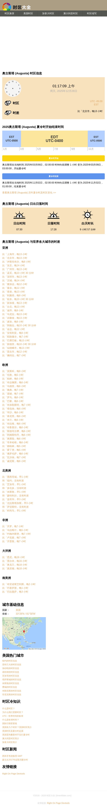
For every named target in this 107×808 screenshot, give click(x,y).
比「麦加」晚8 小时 (12, 321)
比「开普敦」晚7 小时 (14, 541)
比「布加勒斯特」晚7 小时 (16, 405)
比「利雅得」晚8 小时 (14, 295)
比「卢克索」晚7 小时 (14, 537)
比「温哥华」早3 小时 (14, 499)
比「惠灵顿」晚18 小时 (14, 568)
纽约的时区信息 (9, 661)
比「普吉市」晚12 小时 (14, 351)
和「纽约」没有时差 (13, 480)
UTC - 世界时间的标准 (12, 716)
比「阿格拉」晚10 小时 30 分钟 (19, 325)
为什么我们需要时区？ (12, 712)
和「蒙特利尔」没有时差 (15, 495)
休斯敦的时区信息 (10, 683)
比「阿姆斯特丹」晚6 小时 (16, 435)
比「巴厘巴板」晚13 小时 (16, 340)
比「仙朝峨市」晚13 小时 (16, 348)
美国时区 (28, 13)
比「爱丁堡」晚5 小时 (14, 450)
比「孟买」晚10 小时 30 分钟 (18, 273)
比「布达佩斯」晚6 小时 (15, 382)
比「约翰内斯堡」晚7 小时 (16, 534)
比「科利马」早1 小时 (14, 510)
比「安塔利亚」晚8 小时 (15, 333)
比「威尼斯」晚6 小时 (14, 461)
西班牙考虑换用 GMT (12, 756)
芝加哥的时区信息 (10, 676)
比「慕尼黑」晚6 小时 (14, 416)
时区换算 (9, 13)
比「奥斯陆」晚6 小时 (14, 438)
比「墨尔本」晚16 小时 (14, 561)
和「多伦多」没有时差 (14, 488)
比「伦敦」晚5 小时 (12, 375)
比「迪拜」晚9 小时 (12, 310)
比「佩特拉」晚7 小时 (14, 355)
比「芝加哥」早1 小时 (14, 484)
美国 (18, 610)
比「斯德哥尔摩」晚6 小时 (16, 431)
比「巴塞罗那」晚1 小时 (15, 588)
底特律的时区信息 (10, 672)
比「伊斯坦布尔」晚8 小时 (16, 261)
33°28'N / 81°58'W (25, 613)
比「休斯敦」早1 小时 (14, 492)
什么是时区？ (8, 708)
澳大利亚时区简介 (10, 738)
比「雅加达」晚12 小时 (14, 284)
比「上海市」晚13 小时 (14, 254)
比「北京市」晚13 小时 (14, 258)
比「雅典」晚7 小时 (12, 390)
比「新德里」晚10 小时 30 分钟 (19, 344)
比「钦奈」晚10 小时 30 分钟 (18, 299)
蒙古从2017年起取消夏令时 (15, 760)
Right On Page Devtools (13, 773)
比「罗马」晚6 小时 (12, 397)
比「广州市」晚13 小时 (14, 269)
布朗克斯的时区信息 (11, 691)
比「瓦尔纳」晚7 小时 (14, 457)
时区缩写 (92, 13)
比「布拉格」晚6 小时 (14, 423)
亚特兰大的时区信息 (11, 664)
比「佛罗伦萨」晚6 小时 (15, 453)
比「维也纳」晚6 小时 (14, 408)
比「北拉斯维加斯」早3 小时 (17, 503)
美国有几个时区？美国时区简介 (17, 727)
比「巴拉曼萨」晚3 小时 (15, 591)
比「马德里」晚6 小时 (14, 386)
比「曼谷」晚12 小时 (13, 288)
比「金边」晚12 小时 (13, 329)
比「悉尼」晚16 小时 (13, 557)
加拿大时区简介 (9, 742)
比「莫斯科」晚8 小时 (14, 371)
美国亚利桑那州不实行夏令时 (16, 734)
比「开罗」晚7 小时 (12, 526)
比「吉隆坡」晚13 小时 (14, 318)
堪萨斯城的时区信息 (11, 679)
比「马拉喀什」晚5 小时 (15, 530)
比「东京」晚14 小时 (13, 265)
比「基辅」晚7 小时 (12, 393)
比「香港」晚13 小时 (13, 291)
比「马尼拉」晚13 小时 (14, 314)
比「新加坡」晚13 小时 (14, 303)
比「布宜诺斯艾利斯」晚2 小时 (18, 584)
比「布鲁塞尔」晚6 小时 (15, 427)
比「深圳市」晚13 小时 (14, 276)
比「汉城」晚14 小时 (13, 280)
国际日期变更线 (9, 723)
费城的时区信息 (9, 687)
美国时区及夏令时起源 (12, 731)
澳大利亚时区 (70, 13)
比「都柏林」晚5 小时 (14, 446)
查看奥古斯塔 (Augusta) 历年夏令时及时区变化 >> (29, 192)
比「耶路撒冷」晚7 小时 (15, 336)
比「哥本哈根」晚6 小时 (15, 442)
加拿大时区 (48, 13)
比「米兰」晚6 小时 (12, 420)
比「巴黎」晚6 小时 (12, 401)
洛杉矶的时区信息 (10, 668)
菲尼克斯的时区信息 (11, 694)
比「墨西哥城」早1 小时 (15, 477)
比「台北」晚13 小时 (13, 306)
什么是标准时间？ (10, 719)
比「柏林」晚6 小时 (12, 378)
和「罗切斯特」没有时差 (15, 507)
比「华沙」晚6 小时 (12, 412)
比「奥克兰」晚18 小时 (14, 564)
